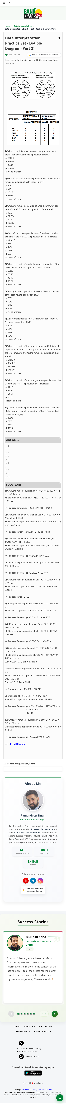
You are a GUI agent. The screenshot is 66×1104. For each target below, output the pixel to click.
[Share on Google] (44, 55)
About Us (29, 1027)
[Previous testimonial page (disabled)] (11, 1014)
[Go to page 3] (24, 1014)
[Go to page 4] (28, 1014)
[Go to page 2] (21, 1014)
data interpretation (19, 763)
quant (32, 763)
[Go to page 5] (31, 1014)
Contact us (45, 1027)
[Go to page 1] (18, 1014)
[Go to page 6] (34, 1014)
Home (7, 26)
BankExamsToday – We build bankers (37, 1090)
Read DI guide (17, 744)
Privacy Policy (42, 1032)
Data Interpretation (22, 26)
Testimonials (22, 1032)
